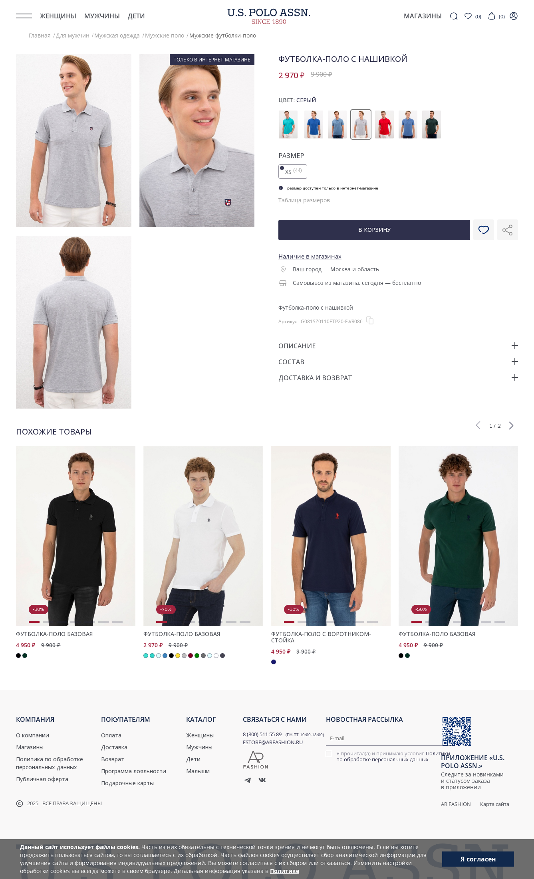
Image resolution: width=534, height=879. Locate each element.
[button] (477, 424)
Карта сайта (494, 804)
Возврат (112, 759)
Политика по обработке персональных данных (49, 763)
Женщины (58, 16)
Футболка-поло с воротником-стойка (321, 637)
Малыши (198, 771)
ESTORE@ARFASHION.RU (273, 742)
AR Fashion (456, 804)
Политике (284, 871)
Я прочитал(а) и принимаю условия (393, 756)
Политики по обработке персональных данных (393, 756)
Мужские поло (164, 35)
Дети (136, 16)
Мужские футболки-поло (222, 35)
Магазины (30, 747)
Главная (40, 35)
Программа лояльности (133, 771)
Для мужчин (72, 35)
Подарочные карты (127, 783)
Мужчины (102, 16)
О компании (32, 735)
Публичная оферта (42, 779)
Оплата (111, 735)
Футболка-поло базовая (54, 634)
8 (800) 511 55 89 (262, 734)
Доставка (114, 747)
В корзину (374, 229)
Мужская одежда (117, 35)
